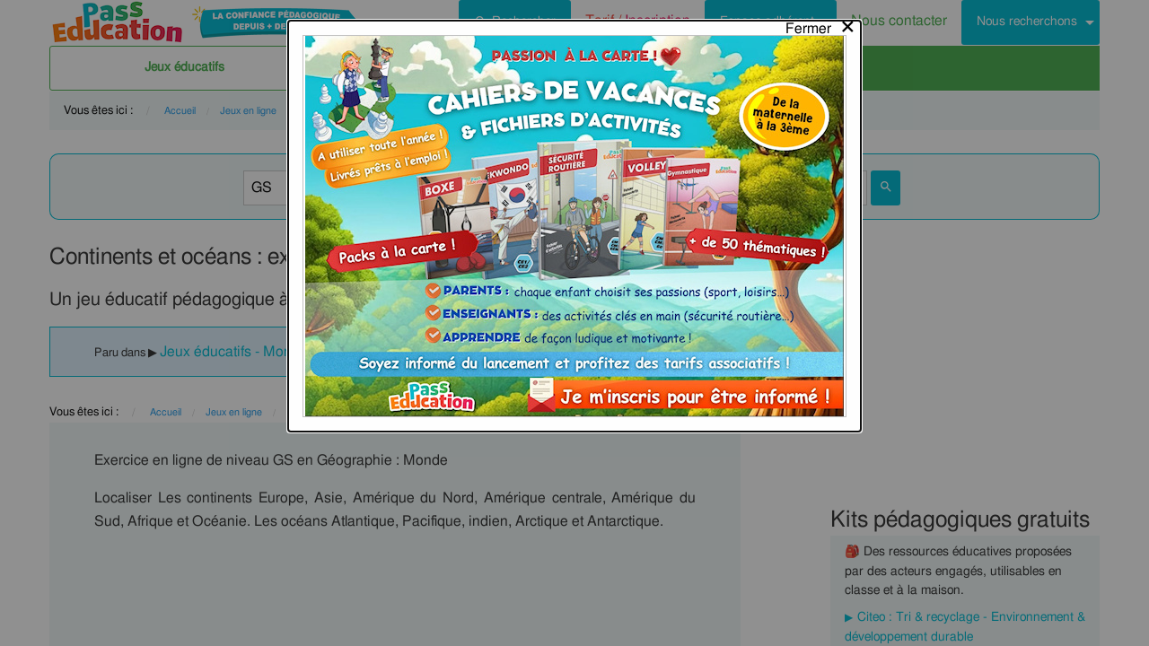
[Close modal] (820, 24)
